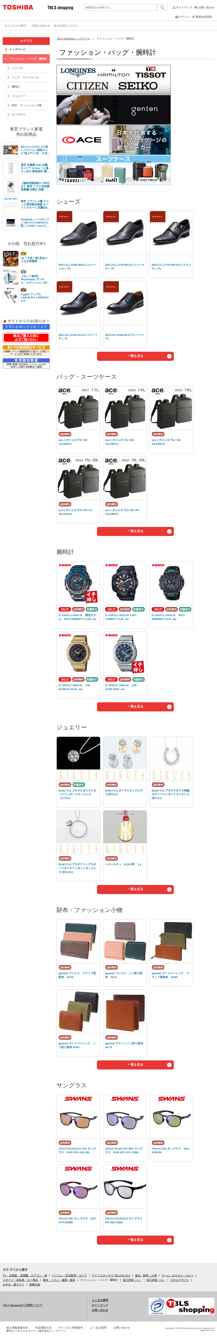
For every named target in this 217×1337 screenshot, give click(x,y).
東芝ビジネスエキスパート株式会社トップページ (36, 1330)
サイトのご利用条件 (71, 1327)
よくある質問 (100, 1300)
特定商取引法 (43, 1327)
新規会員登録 (204, 16)
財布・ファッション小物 (90, 910)
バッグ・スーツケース (87, 377)
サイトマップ (184, 7)
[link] (99, 1280)
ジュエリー (72, 727)
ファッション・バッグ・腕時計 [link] (115, 38)
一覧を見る (135, 356)
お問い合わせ (206, 7)
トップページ (17, 49)
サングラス (72, 1085)
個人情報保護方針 (17, 1327)
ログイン (184, 16)
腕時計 (65, 552)
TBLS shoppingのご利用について (22, 1305)
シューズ (69, 201)
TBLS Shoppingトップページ (73, 38)
